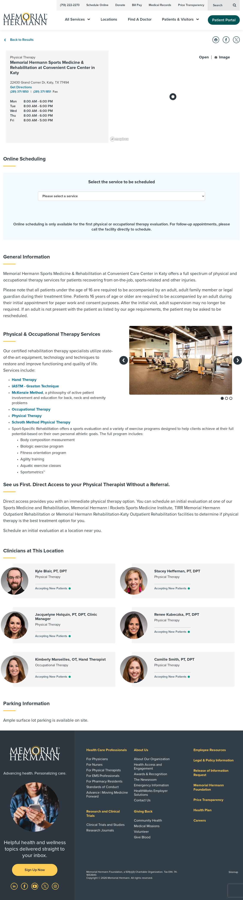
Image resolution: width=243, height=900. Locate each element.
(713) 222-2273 (70, 5)
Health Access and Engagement (148, 766)
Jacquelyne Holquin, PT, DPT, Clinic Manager (66, 616)
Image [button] (222, 57)
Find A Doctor (140, 19)
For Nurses (94, 765)
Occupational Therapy (31, 409)
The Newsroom (145, 780)
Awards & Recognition (150, 774)
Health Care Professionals (106, 750)
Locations (109, 19)
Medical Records (160, 5)
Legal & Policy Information (214, 760)
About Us (141, 750)
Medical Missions (146, 826)
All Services (77, 19)
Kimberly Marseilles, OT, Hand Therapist (70, 659)
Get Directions (21, 87)
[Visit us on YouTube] (35, 886)
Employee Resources (210, 750)
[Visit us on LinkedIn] (14, 886)
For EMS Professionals (102, 776)
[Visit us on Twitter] (45, 886)
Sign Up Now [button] (35, 870)
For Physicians (97, 759)
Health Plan (203, 810)
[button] (215, 39)
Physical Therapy (27, 415)
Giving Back (143, 811)
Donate (120, 5)
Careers (200, 820)
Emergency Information (151, 785)
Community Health (148, 820)
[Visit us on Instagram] (55, 886)
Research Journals (100, 830)
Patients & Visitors (180, 19)
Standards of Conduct (102, 787)
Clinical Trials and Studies (105, 825)
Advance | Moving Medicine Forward (107, 794)
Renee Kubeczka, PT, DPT (176, 614)
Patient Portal (224, 20)
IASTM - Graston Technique (35, 386)
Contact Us (142, 800)
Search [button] (224, 5)
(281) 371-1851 (42, 91)
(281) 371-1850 (20, 91)
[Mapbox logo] (119, 139)
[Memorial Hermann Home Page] (28, 17)
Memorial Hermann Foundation (209, 787)
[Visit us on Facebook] (25, 886)
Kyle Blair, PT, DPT (51, 571)
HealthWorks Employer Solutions (151, 793)
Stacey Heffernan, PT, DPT (177, 571)
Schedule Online (97, 5)
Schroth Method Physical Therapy (41, 422)
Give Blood (142, 837)
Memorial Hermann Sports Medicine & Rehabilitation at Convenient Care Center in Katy (52, 67)
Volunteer (141, 832)
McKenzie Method (27, 392)
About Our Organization (152, 759)
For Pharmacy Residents (104, 781)
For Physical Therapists (103, 770)
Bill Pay (137, 5)
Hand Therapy (24, 379)
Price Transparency (191, 5)
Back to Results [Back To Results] (18, 40)
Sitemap (233, 872)
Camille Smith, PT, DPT (174, 659)
